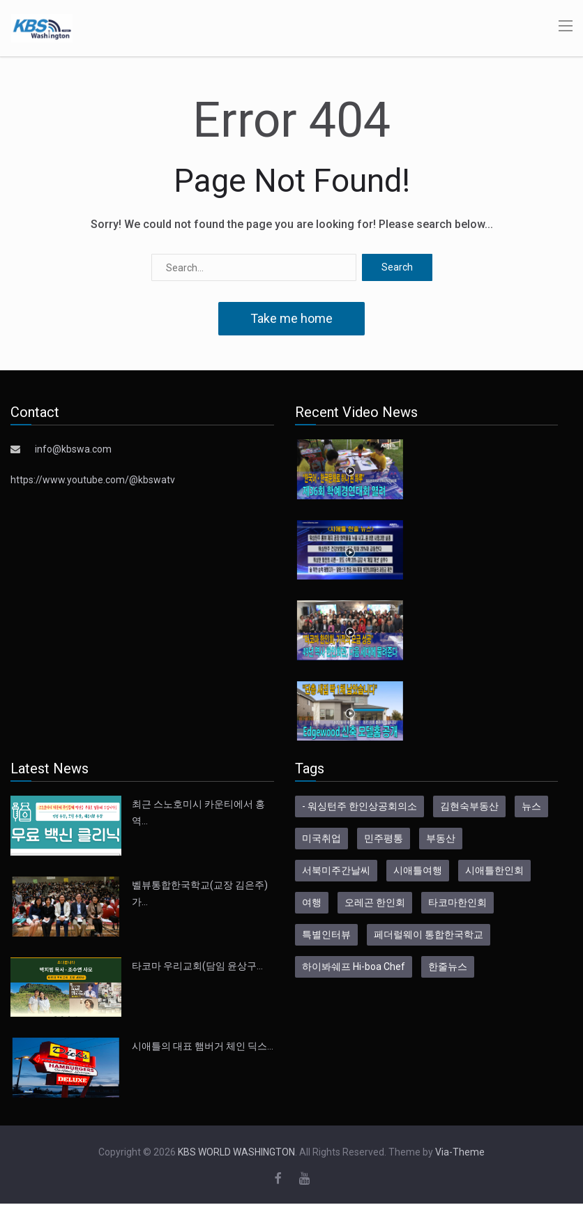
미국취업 (321, 838)
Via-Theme (460, 1152)
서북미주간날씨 (336, 870)
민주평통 (383, 838)
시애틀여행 (417, 870)
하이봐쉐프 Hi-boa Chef (353, 966)
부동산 (440, 838)
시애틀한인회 (494, 870)
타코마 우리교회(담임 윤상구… (197, 965)
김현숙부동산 (469, 806)
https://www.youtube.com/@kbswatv (92, 479)
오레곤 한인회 (374, 902)
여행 (311, 902)
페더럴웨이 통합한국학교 (428, 934)
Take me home (291, 318)
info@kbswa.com (73, 449)
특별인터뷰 (326, 934)
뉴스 (531, 806)
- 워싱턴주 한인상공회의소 (359, 806)
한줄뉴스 (447, 966)
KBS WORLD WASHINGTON (236, 1152)
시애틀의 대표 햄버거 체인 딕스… (202, 1046)
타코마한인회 (457, 902)
